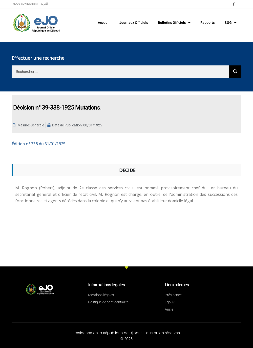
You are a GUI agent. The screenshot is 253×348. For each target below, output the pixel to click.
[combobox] (120, 71)
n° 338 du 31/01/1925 (38, 143)
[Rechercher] (235, 71)
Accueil (103, 23)
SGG (230, 22)
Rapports (207, 23)
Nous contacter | (25, 3)
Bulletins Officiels (174, 22)
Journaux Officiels (133, 23)
